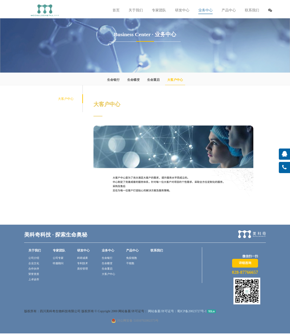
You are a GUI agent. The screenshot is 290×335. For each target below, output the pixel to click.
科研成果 (82, 258)
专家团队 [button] (159, 10)
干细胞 (130, 263)
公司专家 (58, 258)
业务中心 (108, 250)
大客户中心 (175, 80)
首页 (116, 10)
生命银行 (113, 80)
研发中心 (83, 250)
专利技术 (82, 263)
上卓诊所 (33, 279)
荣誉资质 (33, 274)
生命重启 (153, 80)
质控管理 (82, 268)
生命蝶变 (133, 80)
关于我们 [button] (136, 10)
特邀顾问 (58, 263)
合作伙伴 (33, 268)
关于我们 (34, 250)
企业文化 (33, 263)
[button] (270, 11)
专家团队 (59, 250)
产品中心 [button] (229, 10)
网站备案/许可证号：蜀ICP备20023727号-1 (177, 311)
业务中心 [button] (205, 10)
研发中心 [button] (182, 10)
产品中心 (132, 250)
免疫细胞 (131, 258)
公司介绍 (33, 258)
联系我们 (252, 10)
